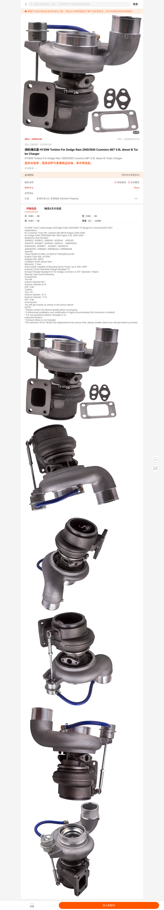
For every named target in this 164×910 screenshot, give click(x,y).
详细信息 (31, 208)
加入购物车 (109, 905)
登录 (135, 4)
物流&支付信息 (52, 208)
